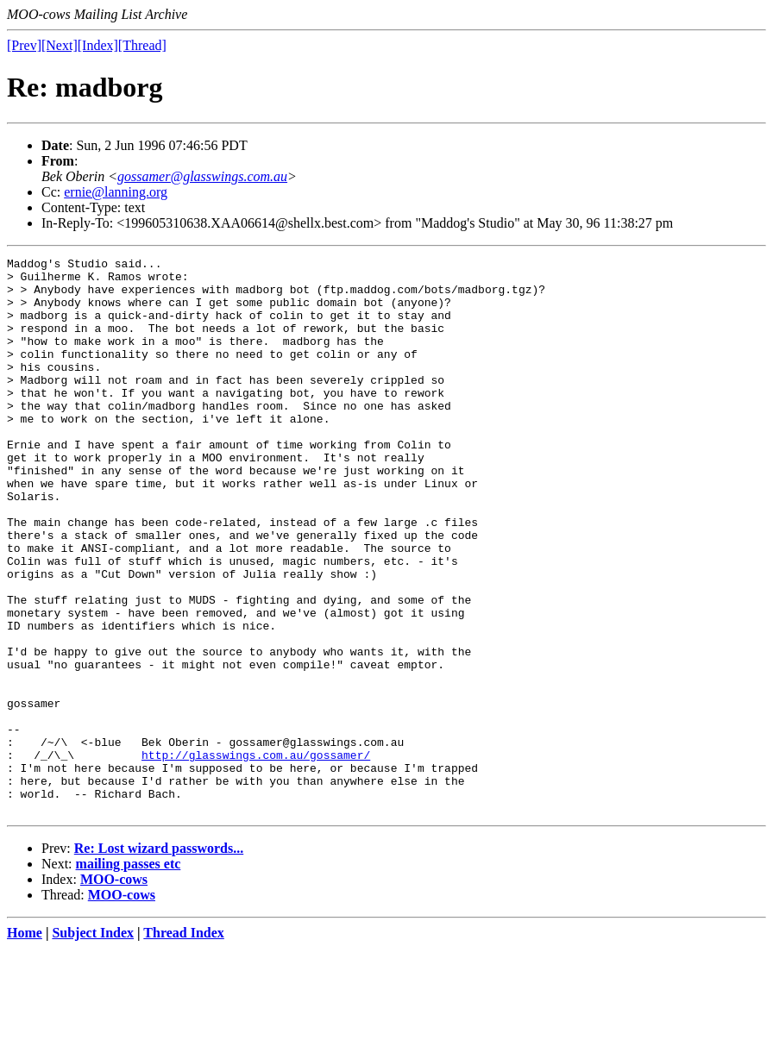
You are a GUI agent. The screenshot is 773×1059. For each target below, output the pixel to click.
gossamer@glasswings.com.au (202, 176)
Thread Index (183, 1044)
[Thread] (142, 45)
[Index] (98, 45)
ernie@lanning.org (115, 192)
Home (24, 1044)
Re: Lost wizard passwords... (158, 959)
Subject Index (93, 1044)
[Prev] (24, 45)
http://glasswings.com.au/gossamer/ (255, 855)
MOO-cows (114, 990)
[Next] (59, 45)
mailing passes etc (128, 975)
